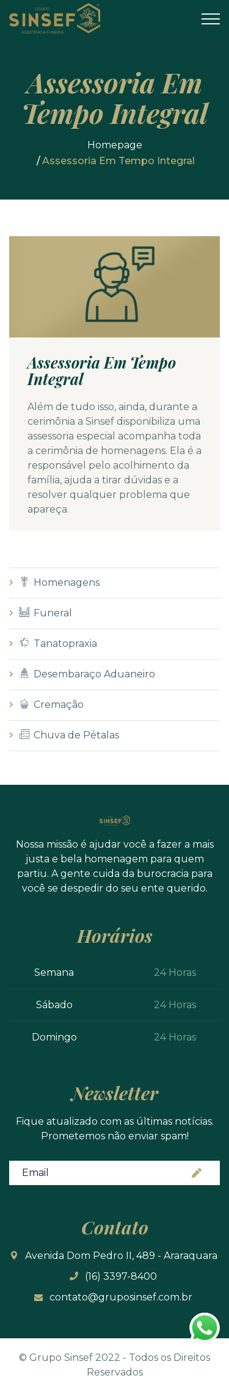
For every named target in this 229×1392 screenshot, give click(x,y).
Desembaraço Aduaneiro (87, 674)
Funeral (46, 613)
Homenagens (60, 582)
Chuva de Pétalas (69, 735)
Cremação (52, 704)
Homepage (114, 145)
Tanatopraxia (58, 643)
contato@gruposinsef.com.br (120, 1297)
